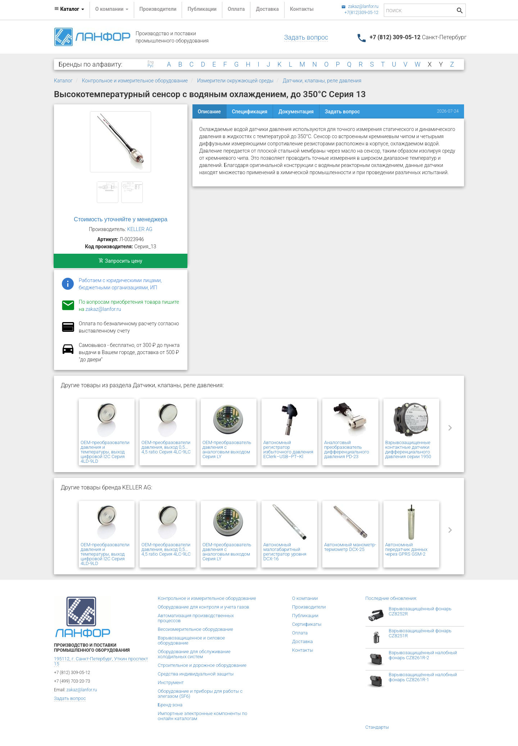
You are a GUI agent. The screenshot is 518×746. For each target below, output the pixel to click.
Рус (150, 66)
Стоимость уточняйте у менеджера (120, 219)
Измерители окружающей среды (235, 80)
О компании (305, 598)
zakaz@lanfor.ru (359, 6)
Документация (296, 111)
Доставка (267, 9)
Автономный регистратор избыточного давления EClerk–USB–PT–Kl (288, 449)
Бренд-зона (170, 704)
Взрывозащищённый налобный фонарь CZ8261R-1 (423, 677)
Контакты (302, 9)
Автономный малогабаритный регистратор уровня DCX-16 (284, 551)
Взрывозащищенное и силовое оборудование (191, 640)
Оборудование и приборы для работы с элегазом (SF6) (200, 693)
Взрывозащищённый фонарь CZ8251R (420, 633)
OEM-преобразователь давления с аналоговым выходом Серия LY (227, 449)
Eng (150, 62)
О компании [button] (111, 9)
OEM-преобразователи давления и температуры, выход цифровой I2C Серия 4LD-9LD (105, 452)
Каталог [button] (69, 9)
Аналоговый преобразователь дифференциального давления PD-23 (346, 449)
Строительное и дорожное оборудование (202, 665)
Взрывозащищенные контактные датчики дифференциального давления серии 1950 (408, 449)
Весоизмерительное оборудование (195, 629)
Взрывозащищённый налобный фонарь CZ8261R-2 (423, 655)
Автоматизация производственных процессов (196, 618)
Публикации (202, 9)
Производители (158, 9)
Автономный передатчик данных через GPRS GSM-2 (406, 549)
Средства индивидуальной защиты (196, 674)
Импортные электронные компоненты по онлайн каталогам (202, 716)
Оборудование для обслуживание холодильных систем (194, 654)
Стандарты (377, 727)
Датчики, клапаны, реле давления (322, 80)
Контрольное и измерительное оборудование (135, 80)
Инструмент (171, 682)
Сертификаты (307, 624)
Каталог (63, 80)
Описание (209, 111)
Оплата (236, 9)
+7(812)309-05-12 (361, 12)
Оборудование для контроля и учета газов (203, 607)
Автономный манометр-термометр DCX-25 (350, 547)
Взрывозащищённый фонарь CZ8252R (420, 611)
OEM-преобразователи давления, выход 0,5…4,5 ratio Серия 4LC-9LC (166, 447)
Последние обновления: (391, 598)
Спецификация (250, 111)
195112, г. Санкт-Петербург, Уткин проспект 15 (101, 661)
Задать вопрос (306, 37)
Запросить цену (120, 261)
